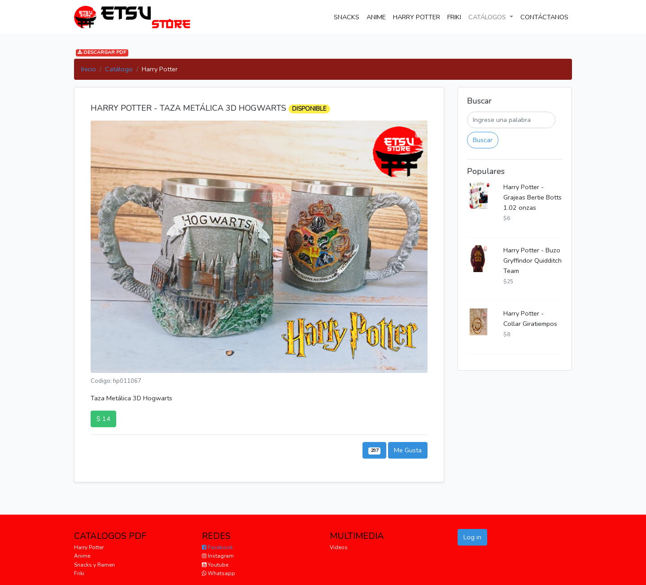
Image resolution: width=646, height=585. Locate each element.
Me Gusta (408, 450)
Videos (339, 547)
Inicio (88, 69)
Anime (82, 555)
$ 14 (103, 418)
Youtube (215, 564)
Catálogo (119, 69)
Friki (79, 573)
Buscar (483, 139)
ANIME (376, 17)
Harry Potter (89, 547)
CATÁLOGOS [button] (488, 17)
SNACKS (348, 17)
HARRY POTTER (416, 17)
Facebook (217, 547)
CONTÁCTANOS (546, 17)
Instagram (218, 555)
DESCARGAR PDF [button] (102, 52)
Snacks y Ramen (94, 564)
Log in (472, 537)
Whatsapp (218, 573)
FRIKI (454, 17)
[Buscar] (511, 120)
